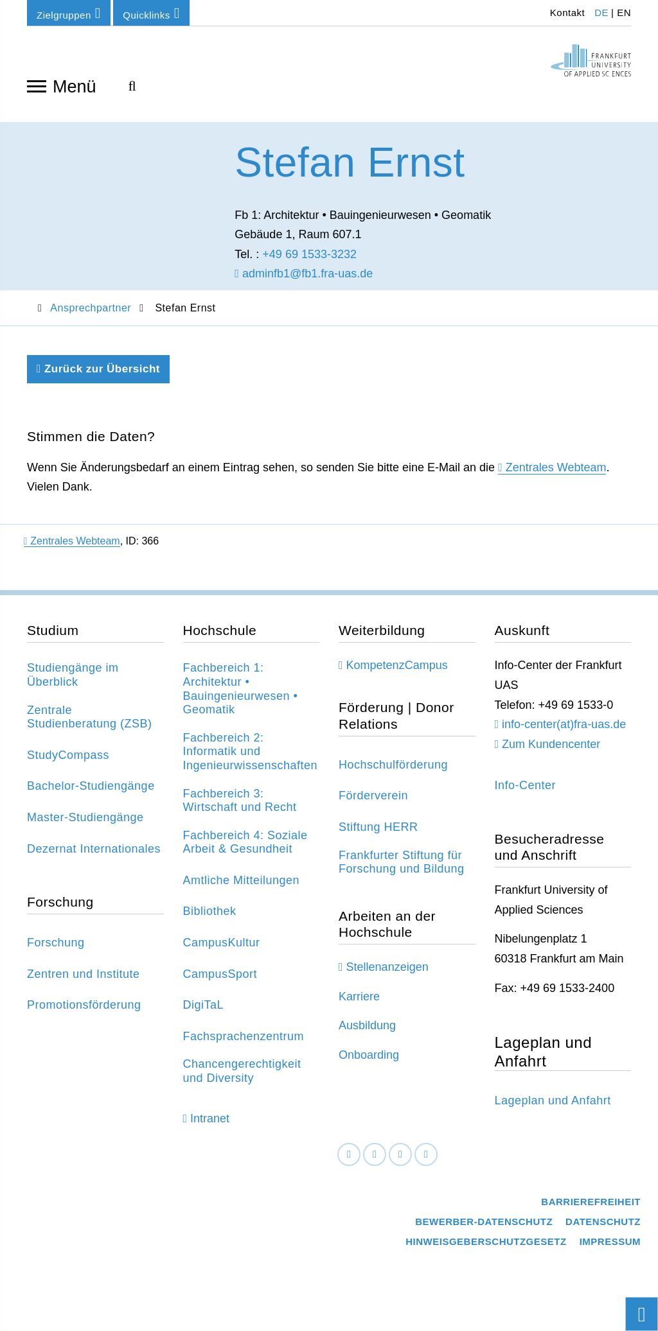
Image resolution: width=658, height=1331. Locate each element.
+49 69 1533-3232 (309, 258)
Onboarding (369, 1058)
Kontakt (566, 12)
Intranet (209, 1122)
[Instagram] (400, 1159)
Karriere (359, 1000)
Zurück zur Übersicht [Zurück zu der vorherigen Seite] (98, 373)
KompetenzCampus (397, 669)
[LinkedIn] (374, 1159)
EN (624, 12)
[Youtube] (426, 1159)
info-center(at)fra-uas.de (564, 728)
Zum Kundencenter (551, 748)
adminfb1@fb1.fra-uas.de (304, 278)
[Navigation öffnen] (36, 85)
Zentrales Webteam (556, 471)
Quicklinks (151, 13)
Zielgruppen (69, 13)
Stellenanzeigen (387, 970)
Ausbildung (367, 1029)
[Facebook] (349, 1159)
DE (601, 12)
